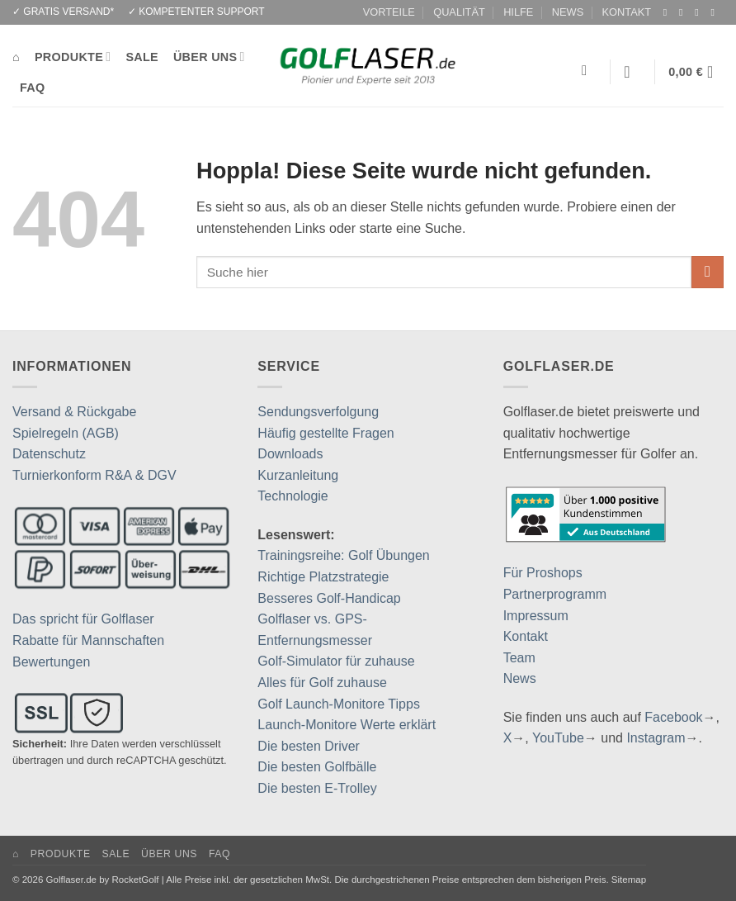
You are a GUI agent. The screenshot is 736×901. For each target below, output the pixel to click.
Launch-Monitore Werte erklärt (346, 725)
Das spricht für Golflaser (83, 619)
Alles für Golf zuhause (322, 683)
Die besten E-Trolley (316, 788)
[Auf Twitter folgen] (700, 12)
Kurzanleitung (297, 475)
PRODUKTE (73, 56)
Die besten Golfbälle (316, 767)
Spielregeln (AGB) (65, 433)
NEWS (567, 12)
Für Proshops (543, 573)
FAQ (32, 87)
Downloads (290, 454)
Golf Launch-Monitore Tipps (338, 704)
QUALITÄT (459, 12)
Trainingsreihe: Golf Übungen (343, 555)
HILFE (518, 12)
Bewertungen (51, 662)
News (519, 678)
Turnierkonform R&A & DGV (94, 475)
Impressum (536, 616)
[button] (632, 72)
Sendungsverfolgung (318, 412)
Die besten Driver (308, 746)
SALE (141, 57)
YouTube (558, 738)
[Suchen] (589, 71)
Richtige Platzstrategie (323, 577)
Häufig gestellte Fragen (325, 433)
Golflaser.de (71, 879)
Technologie (292, 496)
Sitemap (628, 879)
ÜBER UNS (209, 56)
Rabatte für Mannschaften (88, 640)
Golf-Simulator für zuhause (335, 661)
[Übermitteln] (707, 272)
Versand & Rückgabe (74, 412)
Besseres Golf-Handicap (328, 598)
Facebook (673, 717)
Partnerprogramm (554, 594)
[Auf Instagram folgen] (684, 12)
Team (519, 658)
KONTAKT (627, 12)
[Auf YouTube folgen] (715, 12)
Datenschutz (49, 454)
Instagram (655, 738)
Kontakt (525, 636)
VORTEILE (389, 12)
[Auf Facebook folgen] (668, 12)
